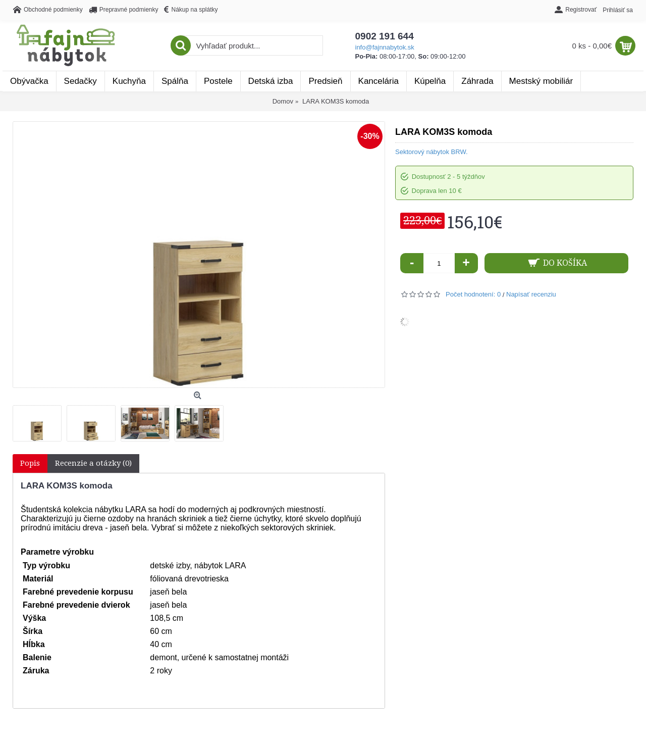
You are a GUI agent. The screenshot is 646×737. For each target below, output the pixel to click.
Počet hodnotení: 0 (473, 294)
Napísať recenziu (531, 294)
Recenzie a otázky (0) (93, 463)
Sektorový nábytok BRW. (431, 152)
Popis (30, 463)
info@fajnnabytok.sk (384, 47)
